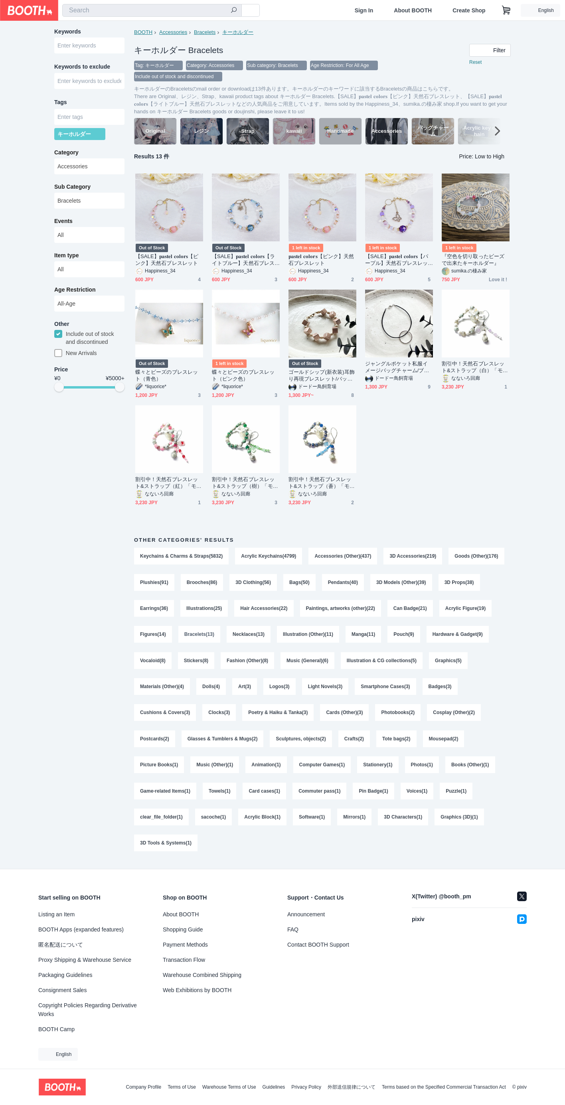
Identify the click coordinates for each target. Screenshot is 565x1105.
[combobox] (152, 10)
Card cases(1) (265, 793)
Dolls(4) (211, 688)
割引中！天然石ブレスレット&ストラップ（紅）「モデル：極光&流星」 (168, 482)
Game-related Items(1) (165, 793)
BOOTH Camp (56, 1029)
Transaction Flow (184, 960)
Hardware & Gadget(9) (458, 635)
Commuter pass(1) (319, 793)
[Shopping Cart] (506, 10)
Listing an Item (56, 914)
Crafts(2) (354, 740)
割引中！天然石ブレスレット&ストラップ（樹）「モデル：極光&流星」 (245, 482)
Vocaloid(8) (153, 661)
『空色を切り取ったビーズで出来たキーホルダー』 (473, 259)
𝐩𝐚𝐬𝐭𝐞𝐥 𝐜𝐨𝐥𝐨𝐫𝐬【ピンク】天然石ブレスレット (321, 259)
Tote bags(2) (396, 740)
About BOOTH (413, 10)
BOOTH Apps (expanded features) (81, 929)
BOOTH (143, 32)
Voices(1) (417, 793)
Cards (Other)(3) (344, 714)
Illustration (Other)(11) (308, 635)
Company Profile (143, 1087)
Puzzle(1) (456, 793)
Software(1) (312, 819)
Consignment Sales (62, 990)
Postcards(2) (154, 740)
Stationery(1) (377, 767)
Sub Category (72, 187)
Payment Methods (185, 944)
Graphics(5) (448, 661)
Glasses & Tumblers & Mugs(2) (223, 740)
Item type (66, 255)
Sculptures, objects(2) (301, 740)
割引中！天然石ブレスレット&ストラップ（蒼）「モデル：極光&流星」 (321, 482)
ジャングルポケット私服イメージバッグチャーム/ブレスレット (397, 367)
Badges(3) (440, 688)
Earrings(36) (154, 609)
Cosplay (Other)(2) (454, 714)
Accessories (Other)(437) (343, 556)
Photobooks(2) (398, 714)
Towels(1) (219, 793)
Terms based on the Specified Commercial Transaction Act (444, 1087)
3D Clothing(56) (253, 582)
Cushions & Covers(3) (165, 714)
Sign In (364, 10)
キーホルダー (237, 32)
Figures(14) (153, 635)
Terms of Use (182, 1087)
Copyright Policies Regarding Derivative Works (87, 1009)
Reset (475, 62)
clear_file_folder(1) (161, 819)
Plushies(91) (154, 582)
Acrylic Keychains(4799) (268, 556)
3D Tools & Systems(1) (166, 845)
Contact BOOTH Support (318, 944)
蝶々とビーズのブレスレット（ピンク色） (243, 375)
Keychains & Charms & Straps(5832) (181, 556)
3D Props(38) (459, 582)
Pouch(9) (403, 635)
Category (66, 153)
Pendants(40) (343, 582)
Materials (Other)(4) (162, 688)
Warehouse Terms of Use (229, 1087)
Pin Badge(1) (373, 793)
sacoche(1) (213, 819)
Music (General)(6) (307, 661)
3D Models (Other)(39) (401, 582)
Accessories (173, 32)
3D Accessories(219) (413, 556)
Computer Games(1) (322, 767)
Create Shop (468, 10)
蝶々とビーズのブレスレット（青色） (166, 375)
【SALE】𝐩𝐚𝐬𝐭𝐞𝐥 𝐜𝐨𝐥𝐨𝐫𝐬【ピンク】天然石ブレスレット (167, 259)
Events (63, 221)
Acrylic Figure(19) (465, 609)
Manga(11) (363, 635)
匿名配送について (60, 944)
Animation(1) (266, 767)
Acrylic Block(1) (262, 819)
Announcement (306, 914)
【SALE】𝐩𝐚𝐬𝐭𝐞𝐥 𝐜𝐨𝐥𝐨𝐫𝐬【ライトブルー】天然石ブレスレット (243, 259)
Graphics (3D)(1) (459, 819)
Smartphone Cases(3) (385, 688)
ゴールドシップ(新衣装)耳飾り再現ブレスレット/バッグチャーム (321, 375)
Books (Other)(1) (470, 767)
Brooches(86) (202, 582)
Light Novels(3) (325, 688)
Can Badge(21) (410, 609)
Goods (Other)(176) (476, 556)
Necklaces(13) (249, 635)
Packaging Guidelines (65, 975)
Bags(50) (299, 582)
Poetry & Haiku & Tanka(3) (278, 714)
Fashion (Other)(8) (247, 661)
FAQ (292, 929)
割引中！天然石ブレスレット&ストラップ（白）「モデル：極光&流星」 (475, 367)
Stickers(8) (196, 661)
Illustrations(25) (204, 609)
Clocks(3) (219, 714)
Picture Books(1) (159, 767)
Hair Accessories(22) (263, 609)
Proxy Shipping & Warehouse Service (84, 960)
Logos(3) (279, 688)
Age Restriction (74, 290)
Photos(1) (422, 767)
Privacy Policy (306, 1087)
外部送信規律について (351, 1087)
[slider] (59, 388)
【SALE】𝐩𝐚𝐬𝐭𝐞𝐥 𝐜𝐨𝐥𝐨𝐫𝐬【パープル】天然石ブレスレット (397, 259)
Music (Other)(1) (214, 767)
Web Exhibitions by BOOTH (197, 990)
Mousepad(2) (443, 740)
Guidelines (274, 1087)
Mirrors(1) (354, 819)
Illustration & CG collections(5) (382, 661)
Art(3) (244, 688)
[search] (234, 10)
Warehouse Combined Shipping (202, 975)
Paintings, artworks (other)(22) (340, 609)
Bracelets (204, 32)
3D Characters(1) (403, 819)
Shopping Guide (183, 929)
